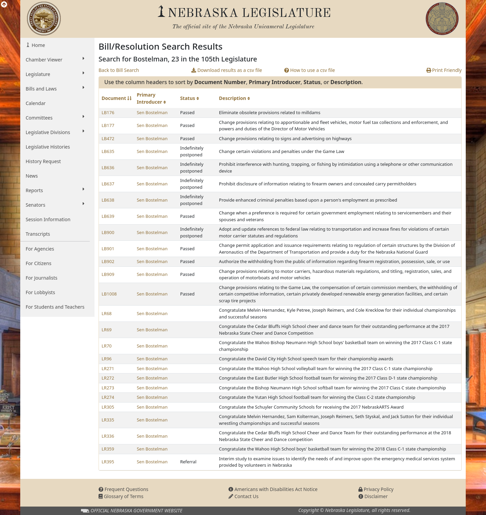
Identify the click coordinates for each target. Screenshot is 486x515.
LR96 (107, 359)
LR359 (108, 449)
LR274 (108, 397)
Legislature (55, 74)
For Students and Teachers (55, 307)
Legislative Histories (48, 147)
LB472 (108, 138)
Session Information (48, 219)
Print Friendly (444, 70)
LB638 (108, 200)
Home (37, 45)
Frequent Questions (123, 489)
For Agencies (40, 249)
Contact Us (243, 496)
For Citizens (38, 263)
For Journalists (41, 278)
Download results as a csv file (226, 70)
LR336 (108, 436)
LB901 (108, 249)
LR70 (107, 346)
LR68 (107, 313)
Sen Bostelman (152, 112)
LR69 (107, 330)
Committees (55, 117)
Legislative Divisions (55, 132)
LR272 (108, 378)
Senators (55, 204)
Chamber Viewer (55, 59)
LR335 (108, 420)
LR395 (108, 462)
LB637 (108, 184)
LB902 (108, 261)
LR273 (108, 388)
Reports (55, 190)
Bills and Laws (55, 88)
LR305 (108, 407)
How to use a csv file (309, 70)
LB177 (108, 125)
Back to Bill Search (119, 70)
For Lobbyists (40, 292)
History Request (43, 161)
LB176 (108, 112)
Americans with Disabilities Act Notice (273, 489)
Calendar (36, 103)
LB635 (108, 151)
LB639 (108, 216)
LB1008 (109, 294)
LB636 (108, 167)
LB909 (108, 274)
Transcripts (38, 234)
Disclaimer (373, 496)
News (32, 176)
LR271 (108, 368)
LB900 (108, 232)
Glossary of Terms (121, 496)
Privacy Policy (376, 489)
